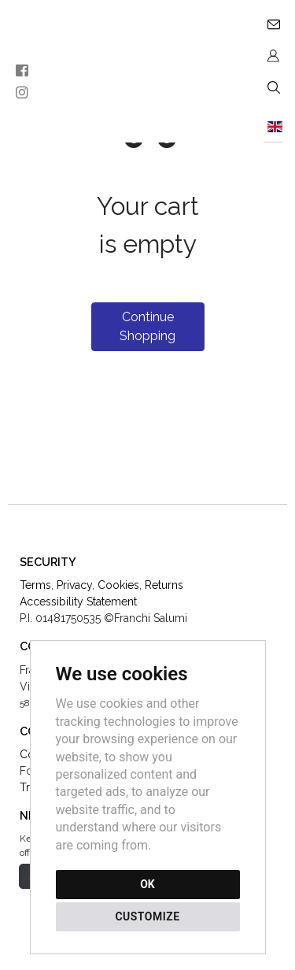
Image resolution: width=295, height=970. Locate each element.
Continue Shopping (147, 326)
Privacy (74, 585)
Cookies (118, 585)
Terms (35, 585)
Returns (164, 585)
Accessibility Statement (78, 601)
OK (147, 884)
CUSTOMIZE (147, 916)
